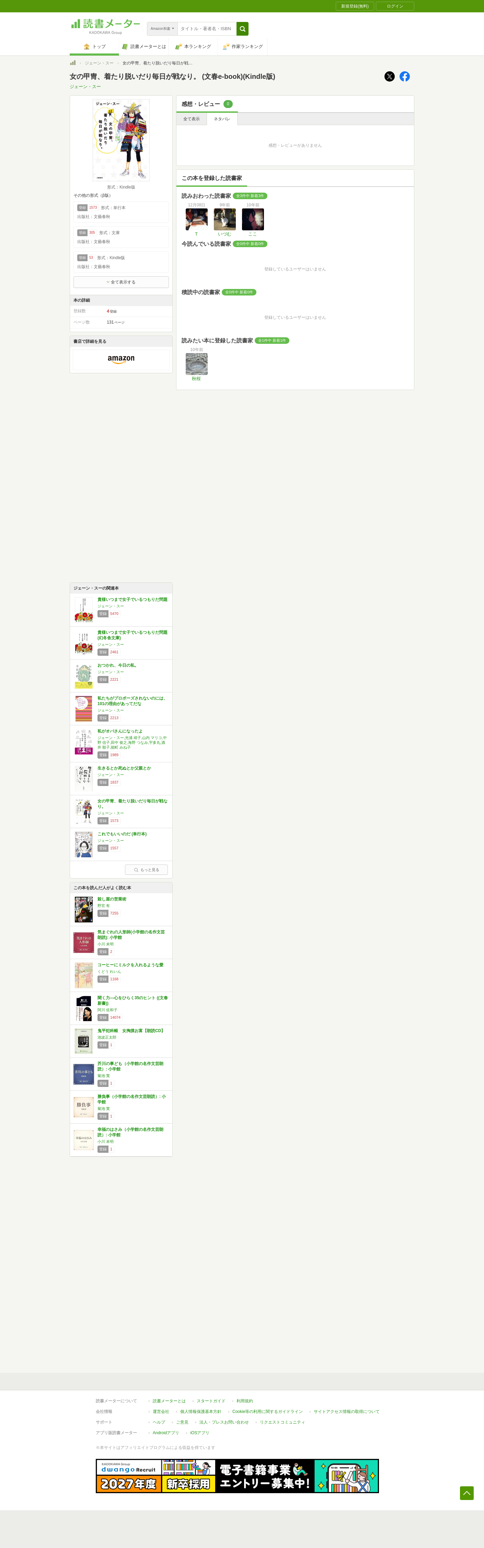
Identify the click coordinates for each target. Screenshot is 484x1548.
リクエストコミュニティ (282, 1422)
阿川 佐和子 (107, 1010)
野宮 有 (103, 906)
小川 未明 (105, 944)
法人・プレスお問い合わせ (224, 1422)
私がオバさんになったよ (120, 731)
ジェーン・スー (99, 63)
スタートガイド (211, 1401)
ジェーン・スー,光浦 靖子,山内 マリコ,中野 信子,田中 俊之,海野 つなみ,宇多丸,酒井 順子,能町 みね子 (132, 742)
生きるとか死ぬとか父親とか (124, 768)
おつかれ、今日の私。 (118, 665)
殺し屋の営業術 (111, 899)
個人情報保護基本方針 (200, 1412)
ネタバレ (222, 119)
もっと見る (146, 869)
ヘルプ (159, 1422)
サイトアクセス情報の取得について (347, 1412)
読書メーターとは (169, 1401)
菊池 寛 (103, 1076)
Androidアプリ (166, 1433)
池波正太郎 (106, 1037)
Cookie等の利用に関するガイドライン (267, 1412)
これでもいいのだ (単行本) (122, 834)
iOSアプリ (199, 1433)
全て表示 (191, 119)
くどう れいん (109, 971)
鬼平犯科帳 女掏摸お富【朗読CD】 (131, 1030)
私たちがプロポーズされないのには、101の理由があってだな (132, 701)
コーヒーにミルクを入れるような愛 (130, 965)
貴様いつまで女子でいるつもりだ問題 (132, 599)
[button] (243, 29)
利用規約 (245, 1401)
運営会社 (161, 1412)
